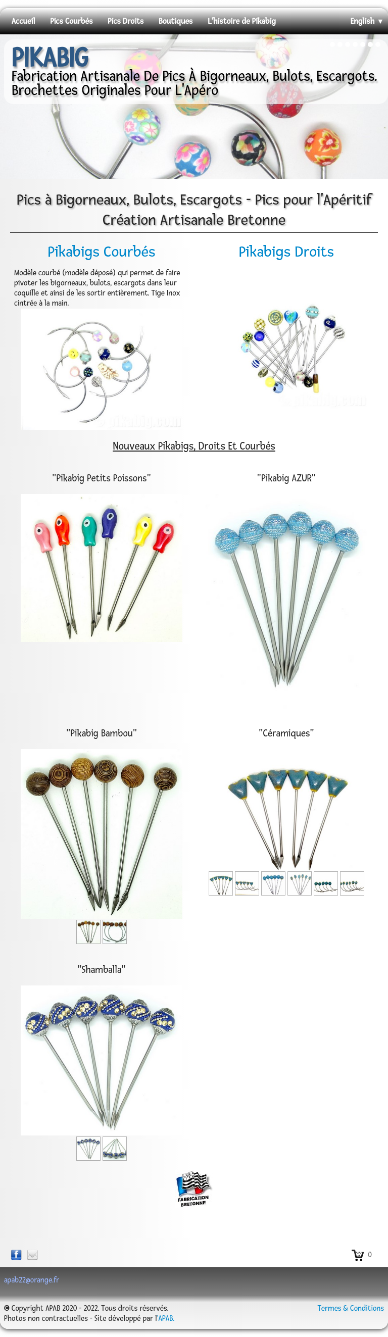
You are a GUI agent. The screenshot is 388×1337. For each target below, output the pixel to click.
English (367, 21)
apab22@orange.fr (31, 1280)
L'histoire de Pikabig (242, 21)
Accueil (23, 21)
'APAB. (165, 1318)
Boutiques (175, 21)
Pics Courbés (71, 21)
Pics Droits (125, 21)
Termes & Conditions (350, 1308)
